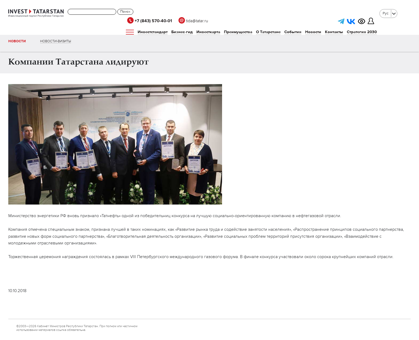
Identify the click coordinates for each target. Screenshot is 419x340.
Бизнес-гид (182, 32)
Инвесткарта (208, 32)
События (292, 32)
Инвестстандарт (153, 32)
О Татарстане (268, 32)
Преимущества (238, 32)
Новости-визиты (55, 41)
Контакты (334, 32)
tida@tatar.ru (193, 21)
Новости (313, 32)
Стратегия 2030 (362, 32)
